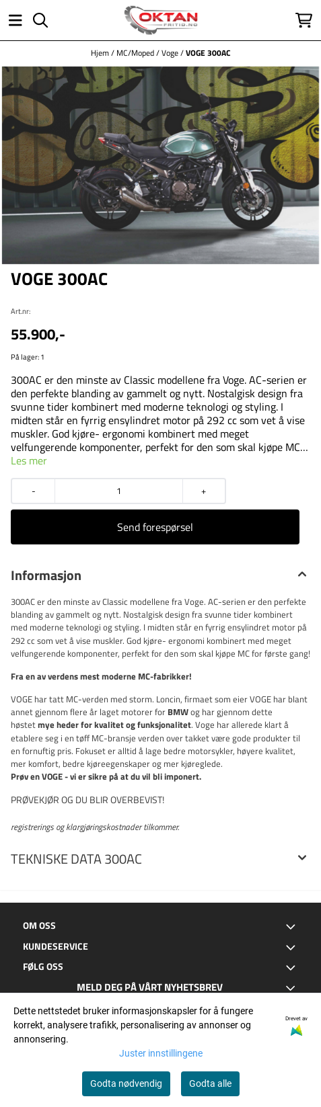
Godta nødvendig (126, 1083)
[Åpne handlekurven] (304, 20)
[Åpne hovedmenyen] (15, 20)
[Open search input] (40, 20)
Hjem (101, 52)
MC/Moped (136, 52)
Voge (171, 52)
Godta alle (210, 1083)
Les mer (29, 460)
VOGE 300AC (208, 52)
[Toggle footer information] (292, 926)
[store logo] (161, 20)
